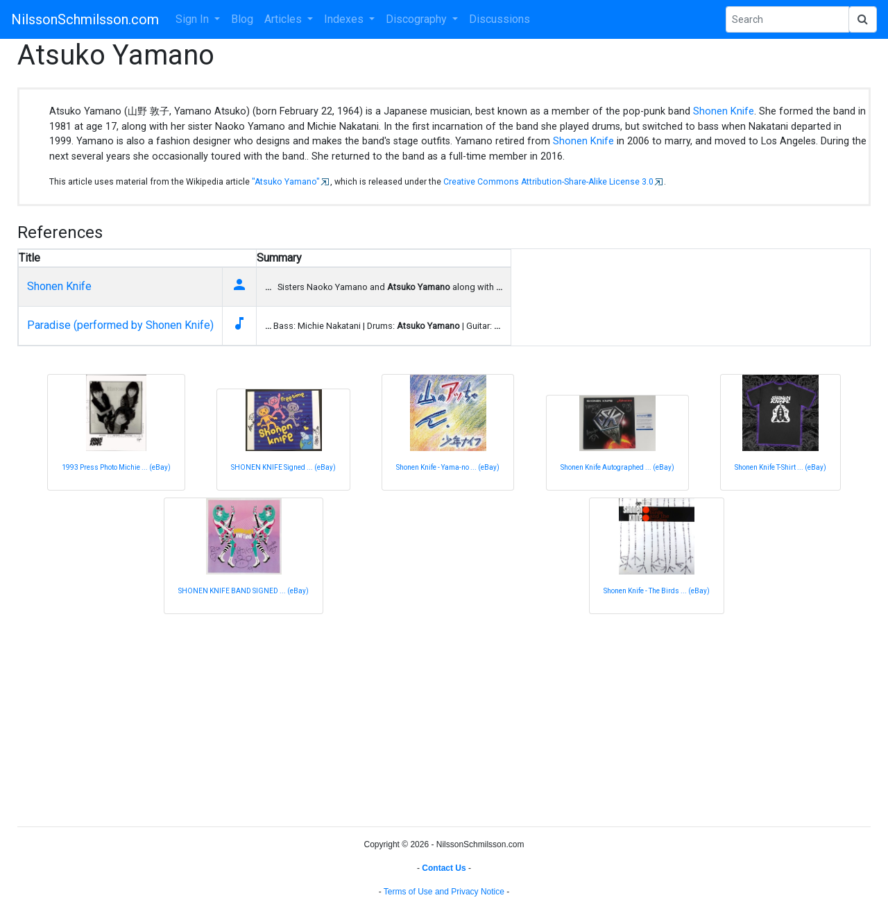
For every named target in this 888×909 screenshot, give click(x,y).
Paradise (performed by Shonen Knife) (120, 325)
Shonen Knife (723, 111)
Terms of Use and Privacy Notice (444, 892)
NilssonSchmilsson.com (85, 19)
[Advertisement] (433, 718)
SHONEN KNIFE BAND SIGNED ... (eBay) (243, 591)
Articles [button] (284, 19)
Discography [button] (418, 19)
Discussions (499, 19)
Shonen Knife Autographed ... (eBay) (617, 467)
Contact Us (444, 868)
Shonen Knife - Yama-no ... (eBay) (448, 467)
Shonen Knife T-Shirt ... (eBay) (780, 467)
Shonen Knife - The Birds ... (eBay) (657, 591)
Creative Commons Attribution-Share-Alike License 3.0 (548, 182)
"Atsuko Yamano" (286, 182)
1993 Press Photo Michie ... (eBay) (116, 467)
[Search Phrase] (787, 19)
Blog (242, 19)
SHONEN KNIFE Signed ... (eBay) (283, 467)
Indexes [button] (345, 19)
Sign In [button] (194, 19)
